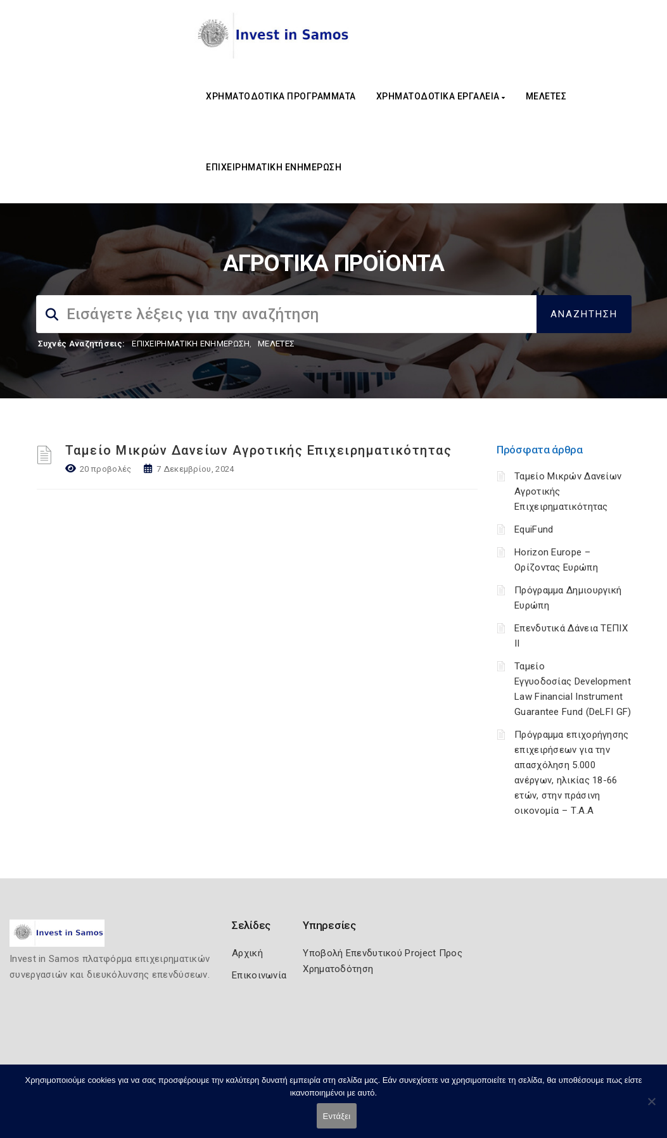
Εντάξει (337, 1116)
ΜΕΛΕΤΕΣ (546, 96)
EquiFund (533, 529)
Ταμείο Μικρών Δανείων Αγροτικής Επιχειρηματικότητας (258, 450)
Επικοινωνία (259, 975)
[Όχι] (651, 1107)
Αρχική (247, 953)
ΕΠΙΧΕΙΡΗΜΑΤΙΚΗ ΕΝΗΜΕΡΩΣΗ (273, 167)
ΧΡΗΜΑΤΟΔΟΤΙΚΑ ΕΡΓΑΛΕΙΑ (440, 96)
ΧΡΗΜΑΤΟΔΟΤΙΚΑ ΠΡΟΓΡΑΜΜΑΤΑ (281, 96)
